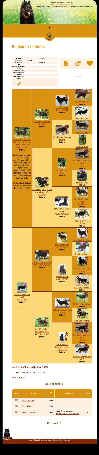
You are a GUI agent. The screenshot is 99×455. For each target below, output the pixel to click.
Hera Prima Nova (82, 118)
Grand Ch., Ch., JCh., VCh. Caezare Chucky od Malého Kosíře (22, 142)
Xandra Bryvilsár (82, 221)
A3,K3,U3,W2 (22, 147)
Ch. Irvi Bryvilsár (82, 101)
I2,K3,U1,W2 (62, 349)
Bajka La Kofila (28, 400)
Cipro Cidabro (62, 170)
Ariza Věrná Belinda (82, 287)
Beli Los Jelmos (62, 276)
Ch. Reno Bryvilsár (82, 268)
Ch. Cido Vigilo (62, 107)
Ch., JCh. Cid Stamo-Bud (82, 200)
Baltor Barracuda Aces (62, 310)
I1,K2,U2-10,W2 (42, 334)
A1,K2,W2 (42, 194)
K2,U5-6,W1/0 (62, 247)
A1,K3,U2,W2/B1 (62, 214)
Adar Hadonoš (82, 132)
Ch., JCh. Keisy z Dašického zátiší (42, 330)
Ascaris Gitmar (82, 146)
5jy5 (62, 173)
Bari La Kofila (27, 406)
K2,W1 (42, 124)
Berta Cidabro (82, 182)
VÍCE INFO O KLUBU (65, 8)
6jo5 (82, 359)
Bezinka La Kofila (29, 412)
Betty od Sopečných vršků (62, 210)
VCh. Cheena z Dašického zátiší (62, 345)
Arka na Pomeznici (82, 320)
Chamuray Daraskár (42, 121)
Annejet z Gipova (82, 254)
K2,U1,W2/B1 (62, 110)
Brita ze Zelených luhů (82, 356)
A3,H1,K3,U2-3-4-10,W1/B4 (67, 413)
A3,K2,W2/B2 (62, 279)
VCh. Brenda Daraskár (62, 137)
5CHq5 (62, 139)
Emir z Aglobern (62, 244)
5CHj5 (82, 166)
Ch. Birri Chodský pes (82, 304)
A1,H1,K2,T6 (22, 299)
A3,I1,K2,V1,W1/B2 (42, 265)
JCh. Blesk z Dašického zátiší (82, 162)
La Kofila (42, 58)
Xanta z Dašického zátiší (22, 295)
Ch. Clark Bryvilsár (82, 240)
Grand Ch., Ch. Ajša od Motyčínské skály (42, 190)
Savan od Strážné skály (42, 262)
